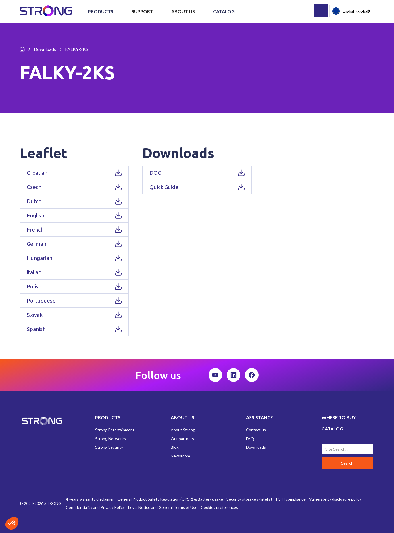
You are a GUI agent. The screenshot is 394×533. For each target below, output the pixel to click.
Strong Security (109, 447)
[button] (100, 11)
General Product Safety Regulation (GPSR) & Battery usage (170, 499)
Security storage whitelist (249, 499)
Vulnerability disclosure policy (335, 499)
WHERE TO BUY (339, 417)
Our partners (182, 438)
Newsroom (180, 455)
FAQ (250, 438)
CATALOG (332, 428)
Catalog (224, 11)
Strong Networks (110, 438)
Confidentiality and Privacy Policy (95, 507)
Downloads (256, 447)
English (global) (350, 11)
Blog (175, 447)
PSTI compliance (291, 499)
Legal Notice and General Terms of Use (162, 507)
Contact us (256, 429)
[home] (46, 11)
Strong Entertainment (114, 429)
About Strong (183, 429)
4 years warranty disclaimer (90, 499)
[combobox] (351, 11)
